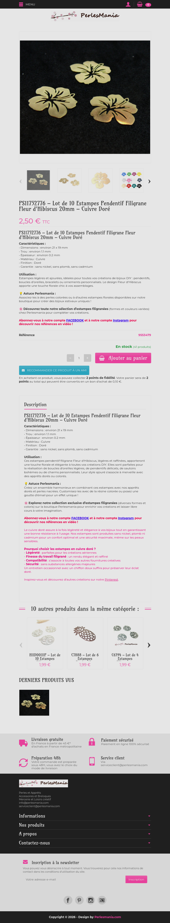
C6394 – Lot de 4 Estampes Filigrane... (125, 659)
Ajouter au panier (123, 358)
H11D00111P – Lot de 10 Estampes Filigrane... (44, 659)
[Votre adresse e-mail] (74, 879)
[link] (68, 900)
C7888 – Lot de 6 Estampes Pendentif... (85, 659)
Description (35, 404)
